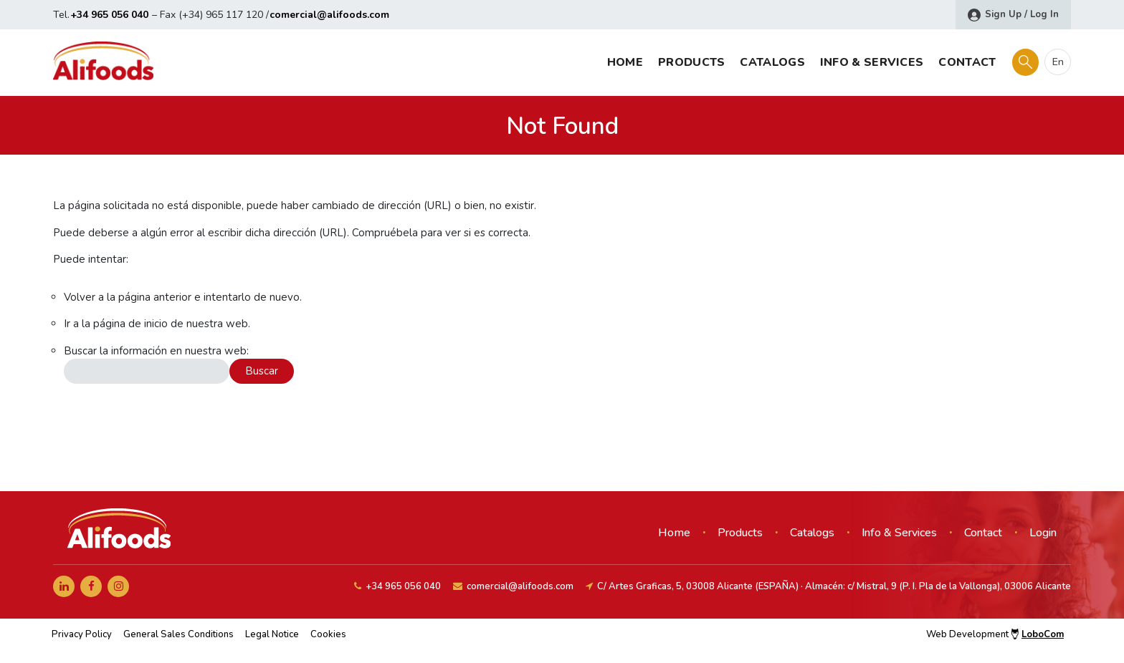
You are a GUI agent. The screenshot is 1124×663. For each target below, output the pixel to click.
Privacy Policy (82, 634)
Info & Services (872, 62)
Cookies (328, 634)
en (1058, 62)
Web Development (995, 634)
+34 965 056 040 (109, 14)
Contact (967, 62)
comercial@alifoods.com (329, 14)
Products (691, 62)
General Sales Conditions (178, 634)
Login (1043, 533)
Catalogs (772, 62)
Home (625, 62)
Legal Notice (272, 634)
